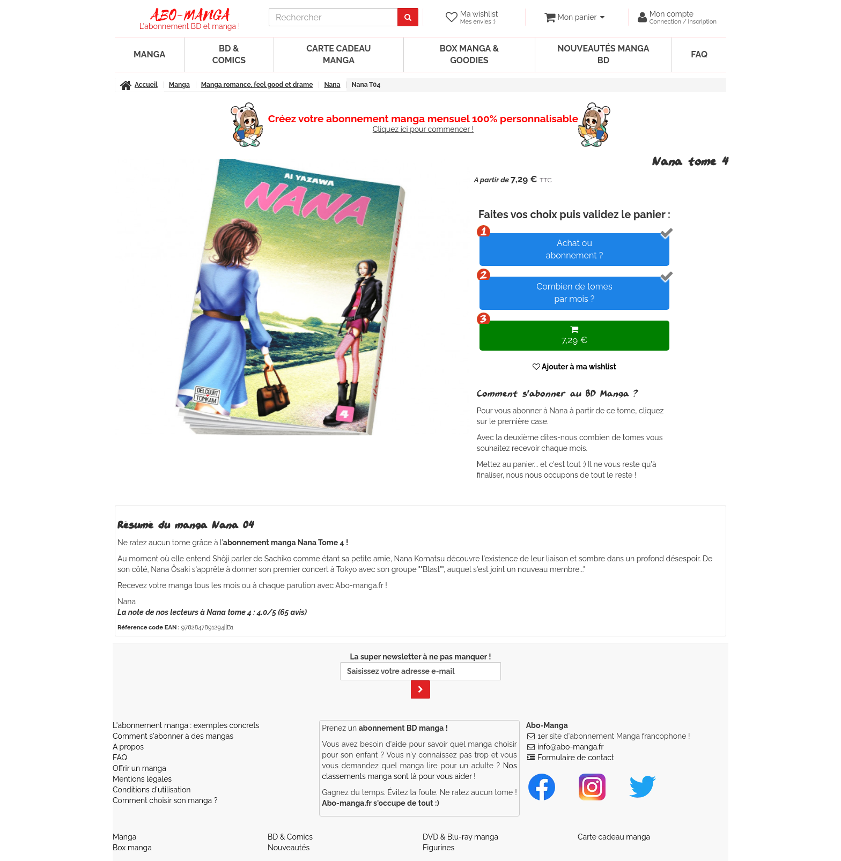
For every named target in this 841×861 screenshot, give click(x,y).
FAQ (699, 54)
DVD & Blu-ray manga (460, 837)
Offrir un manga (139, 768)
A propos (128, 747)
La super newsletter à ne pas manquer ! (420, 675)
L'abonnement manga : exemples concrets (186, 725)
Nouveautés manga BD (603, 54)
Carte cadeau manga (338, 54)
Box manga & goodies (469, 54)
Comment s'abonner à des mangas (173, 736)
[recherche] (333, 17)
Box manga (132, 847)
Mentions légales (142, 779)
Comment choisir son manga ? (165, 800)
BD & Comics (229, 54)
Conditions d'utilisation (151, 789)
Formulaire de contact (575, 757)
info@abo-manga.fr (570, 747)
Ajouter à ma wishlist (574, 366)
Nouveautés (288, 847)
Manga (149, 54)
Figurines (438, 847)
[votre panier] (574, 17)
